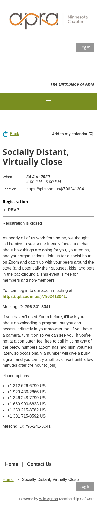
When (7, 177)
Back (14, 134)
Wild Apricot (48, 499)
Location (9, 189)
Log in (85, 47)
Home (11, 464)
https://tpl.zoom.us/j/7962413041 (34, 296)
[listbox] (73, 134)
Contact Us (39, 464)
